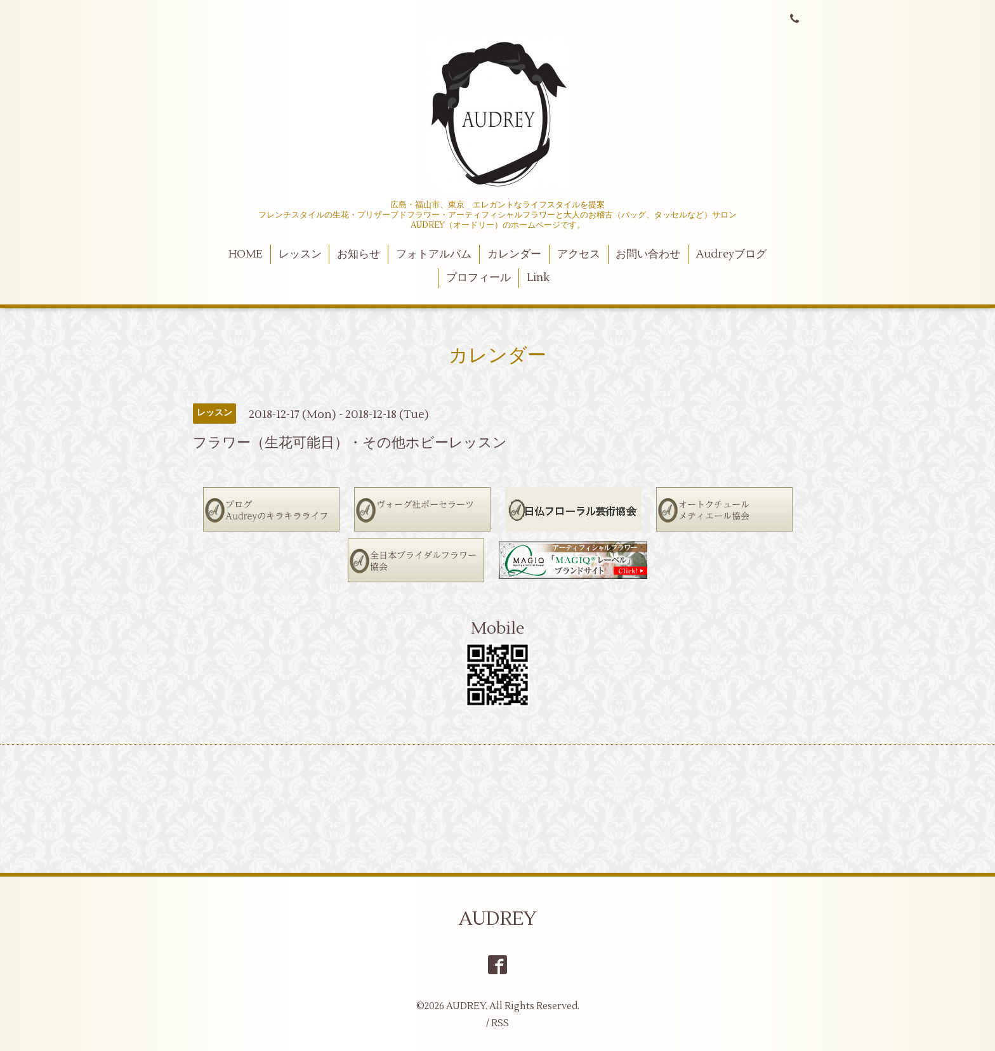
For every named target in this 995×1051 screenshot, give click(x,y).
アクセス (578, 254)
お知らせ (358, 254)
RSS (500, 1023)
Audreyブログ (731, 254)
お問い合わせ (648, 254)
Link (538, 278)
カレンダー (514, 254)
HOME (245, 254)
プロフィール (478, 278)
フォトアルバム (433, 254)
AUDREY (498, 918)
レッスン (300, 254)
